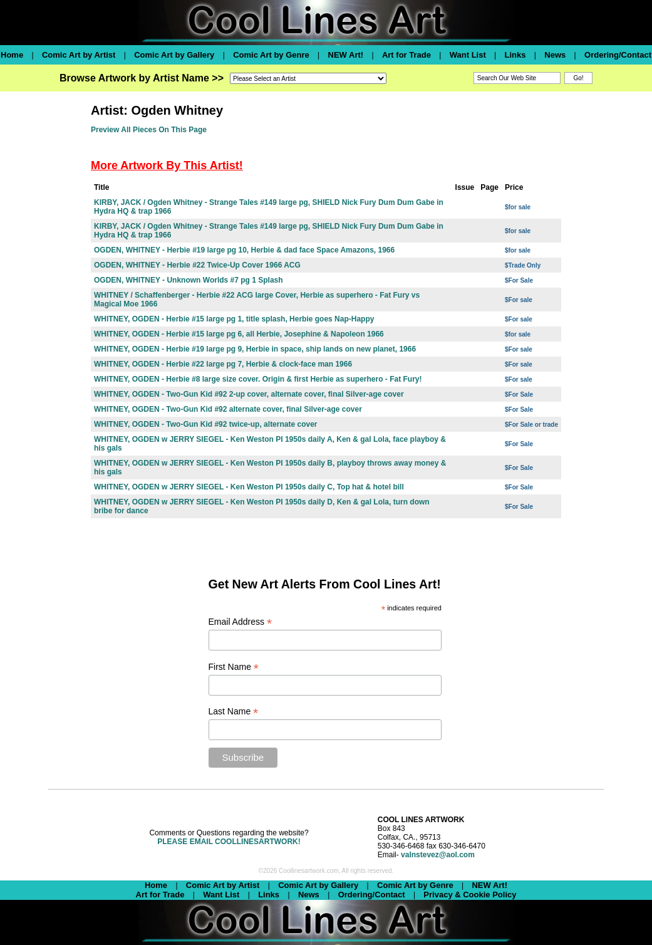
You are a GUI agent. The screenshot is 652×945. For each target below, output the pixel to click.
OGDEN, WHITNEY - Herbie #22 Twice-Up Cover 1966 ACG (197, 265)
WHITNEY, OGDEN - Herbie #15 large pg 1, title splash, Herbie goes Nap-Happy (234, 319)
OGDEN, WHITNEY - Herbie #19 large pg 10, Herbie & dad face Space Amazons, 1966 (244, 250)
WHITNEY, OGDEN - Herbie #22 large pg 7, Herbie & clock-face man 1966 (223, 364)
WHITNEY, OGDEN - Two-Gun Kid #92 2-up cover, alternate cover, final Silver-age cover (249, 394)
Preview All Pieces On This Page (149, 129)
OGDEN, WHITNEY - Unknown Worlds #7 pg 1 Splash (188, 280)
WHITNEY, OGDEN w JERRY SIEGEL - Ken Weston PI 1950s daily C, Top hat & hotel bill (249, 487)
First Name (234, 667)
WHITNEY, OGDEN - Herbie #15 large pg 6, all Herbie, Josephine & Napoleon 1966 (239, 334)
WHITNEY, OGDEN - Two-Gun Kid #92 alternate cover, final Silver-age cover (228, 409)
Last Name (234, 712)
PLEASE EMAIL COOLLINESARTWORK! (228, 841)
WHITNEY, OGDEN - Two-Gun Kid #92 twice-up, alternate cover (206, 424)
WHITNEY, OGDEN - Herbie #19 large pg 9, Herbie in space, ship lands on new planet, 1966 (255, 349)
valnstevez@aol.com (438, 854)
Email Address (240, 622)
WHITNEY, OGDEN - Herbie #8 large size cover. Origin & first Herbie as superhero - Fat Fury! (258, 379)
